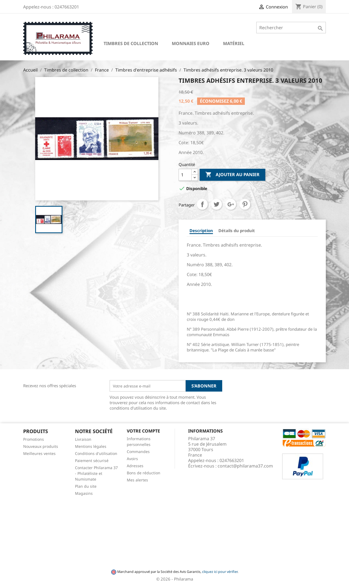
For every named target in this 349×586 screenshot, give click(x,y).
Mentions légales (90, 446)
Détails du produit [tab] (236, 230)
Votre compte (143, 431)
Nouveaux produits (40, 446)
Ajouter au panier (232, 174)
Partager (202, 204)
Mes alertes (137, 480)
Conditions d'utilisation (96, 453)
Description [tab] (201, 230)
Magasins (84, 493)
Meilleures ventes (39, 453)
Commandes (138, 451)
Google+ (230, 204)
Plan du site (86, 486)
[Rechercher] (291, 27)
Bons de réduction (143, 472)
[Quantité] (185, 175)
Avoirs (132, 458)
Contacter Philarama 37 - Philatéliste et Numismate (96, 473)
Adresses (135, 465)
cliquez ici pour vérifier (219, 571)
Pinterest (244, 204)
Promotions (33, 439)
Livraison (83, 439)
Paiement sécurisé (92, 460)
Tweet (216, 204)
